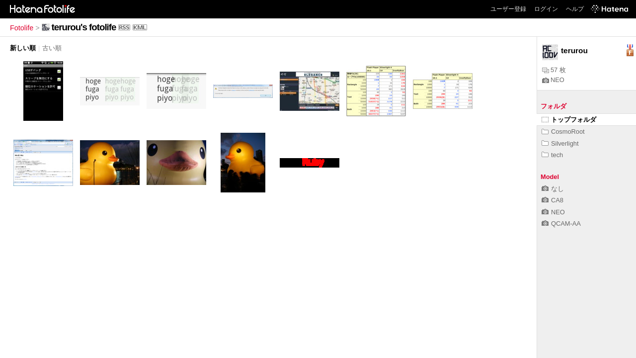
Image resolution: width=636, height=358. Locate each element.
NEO (553, 80)
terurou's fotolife (84, 27)
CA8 (552, 200)
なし (553, 188)
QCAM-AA (561, 223)
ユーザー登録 (508, 8)
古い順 (52, 48)
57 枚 (554, 70)
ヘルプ (575, 8)
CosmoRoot (563, 131)
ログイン (546, 8)
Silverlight (560, 143)
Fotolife (21, 28)
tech (552, 155)
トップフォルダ (569, 119)
